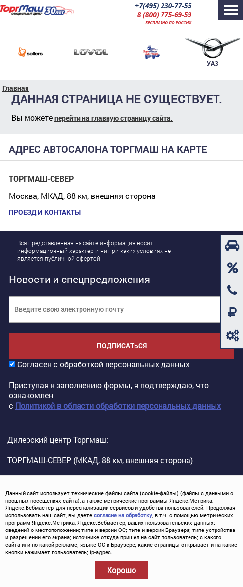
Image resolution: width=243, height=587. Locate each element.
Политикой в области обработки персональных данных (118, 405)
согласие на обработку (123, 515)
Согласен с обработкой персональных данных (103, 364)
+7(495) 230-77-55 (163, 5)
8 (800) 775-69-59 (164, 14)
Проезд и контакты (45, 212)
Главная (15, 88)
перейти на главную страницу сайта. (113, 118)
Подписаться (122, 345)
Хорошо (121, 570)
